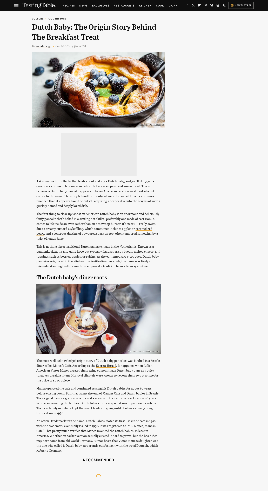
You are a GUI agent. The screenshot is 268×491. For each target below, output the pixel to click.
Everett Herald (106, 365)
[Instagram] (218, 6)
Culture (38, 18)
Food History (57, 18)
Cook (160, 5)
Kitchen (145, 5)
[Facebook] (187, 6)
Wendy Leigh (43, 46)
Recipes (69, 5)
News (83, 5)
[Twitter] (193, 6)
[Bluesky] (211, 6)
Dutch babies (90, 403)
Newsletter (241, 5)
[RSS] (224, 6)
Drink (173, 5)
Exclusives (100, 5)
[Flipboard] (199, 6)
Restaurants (124, 5)
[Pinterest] (205, 6)
